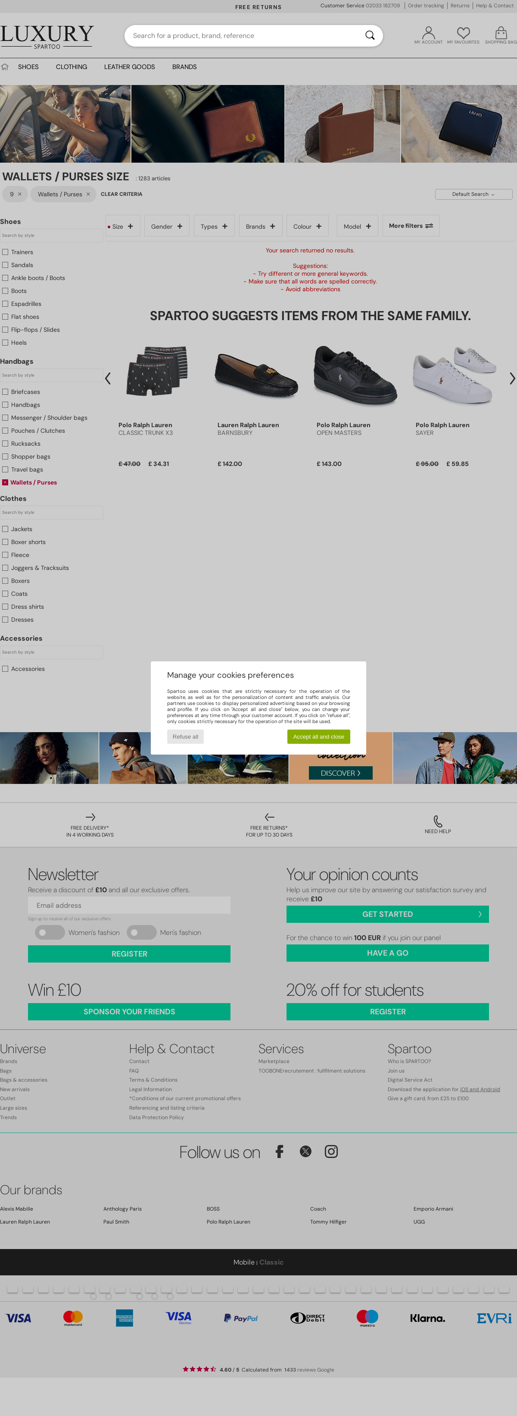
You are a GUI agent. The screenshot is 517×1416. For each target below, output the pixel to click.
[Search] (370, 36)
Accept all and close (319, 736)
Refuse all (185, 736)
